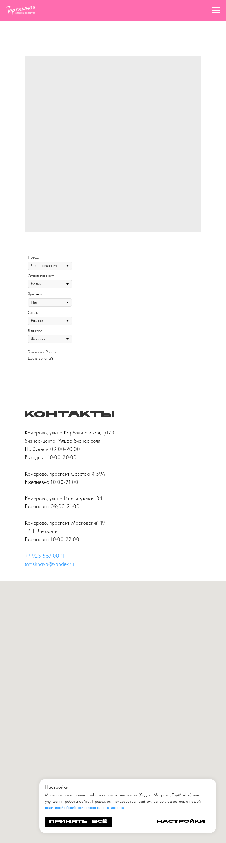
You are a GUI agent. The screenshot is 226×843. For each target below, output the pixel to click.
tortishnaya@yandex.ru (49, 564)
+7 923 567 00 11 (44, 556)
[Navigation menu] (216, 10)
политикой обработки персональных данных (84, 807)
